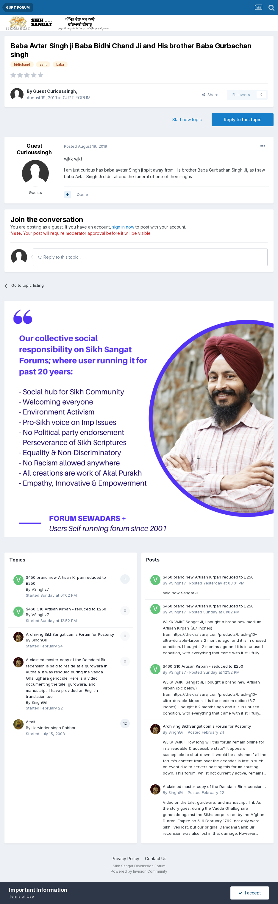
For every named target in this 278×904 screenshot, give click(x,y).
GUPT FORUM (76, 97)
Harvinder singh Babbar (54, 727)
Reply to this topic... (59, 257)
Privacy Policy (125, 858)
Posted (85, 146)
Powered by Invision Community (139, 871)
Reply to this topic (242, 119)
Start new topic (187, 119)
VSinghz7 (40, 589)
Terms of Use (21, 896)
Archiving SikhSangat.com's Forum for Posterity (70, 634)
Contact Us (155, 858)
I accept (249, 892)
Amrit (30, 721)
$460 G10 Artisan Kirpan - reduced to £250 (66, 609)
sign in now (123, 226)
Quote (82, 194)
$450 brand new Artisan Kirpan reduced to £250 (208, 577)
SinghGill (40, 640)
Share (210, 94)
